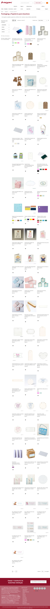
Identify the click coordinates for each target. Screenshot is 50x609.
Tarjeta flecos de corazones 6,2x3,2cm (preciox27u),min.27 (30, 438)
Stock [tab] (3, 27)
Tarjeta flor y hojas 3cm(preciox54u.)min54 (41, 414)
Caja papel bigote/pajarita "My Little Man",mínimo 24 (18, 165)
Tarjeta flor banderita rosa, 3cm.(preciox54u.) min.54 (17, 438)
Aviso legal (25, 597)
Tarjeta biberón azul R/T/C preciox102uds (17, 291)
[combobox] (27, 3)
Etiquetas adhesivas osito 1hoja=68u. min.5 (29, 536)
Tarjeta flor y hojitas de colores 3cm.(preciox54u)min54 (18, 414)
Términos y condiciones (25, 600)
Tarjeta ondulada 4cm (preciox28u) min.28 (29, 114)
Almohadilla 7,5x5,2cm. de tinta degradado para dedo (17, 39)
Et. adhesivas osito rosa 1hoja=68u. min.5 (16, 536)
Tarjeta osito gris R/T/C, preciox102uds (41, 39)
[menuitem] (2, 7)
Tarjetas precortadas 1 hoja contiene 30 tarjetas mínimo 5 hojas (17, 139)
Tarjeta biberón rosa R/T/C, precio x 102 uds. (17, 315)
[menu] (25, 7)
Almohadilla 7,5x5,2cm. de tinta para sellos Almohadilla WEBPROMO (42, 165)
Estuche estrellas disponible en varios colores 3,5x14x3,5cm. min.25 (30, 39)
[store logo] (6, 3)
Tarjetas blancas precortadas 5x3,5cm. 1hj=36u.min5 (42, 462)
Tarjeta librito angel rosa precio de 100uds (29, 243)
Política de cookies (26, 603)
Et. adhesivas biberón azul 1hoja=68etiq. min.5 (42, 536)
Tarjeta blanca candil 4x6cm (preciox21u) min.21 (42, 340)
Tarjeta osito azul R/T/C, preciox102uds (41, 291)
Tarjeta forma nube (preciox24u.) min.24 (28, 192)
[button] (13, 45)
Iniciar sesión (38, 2)
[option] (13, 43)
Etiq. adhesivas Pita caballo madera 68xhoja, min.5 (17, 561)
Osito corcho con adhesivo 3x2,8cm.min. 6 (17, 90)
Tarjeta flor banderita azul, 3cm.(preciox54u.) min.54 (30, 414)
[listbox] (18, 43)
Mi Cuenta (43, 3)
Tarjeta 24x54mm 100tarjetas (30, 216)
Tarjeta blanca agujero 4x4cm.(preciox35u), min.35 (17, 340)
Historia (24, 595)
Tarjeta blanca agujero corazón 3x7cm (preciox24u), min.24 (30, 364)
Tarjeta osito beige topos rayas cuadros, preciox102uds (18, 65)
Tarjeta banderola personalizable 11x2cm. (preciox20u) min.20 (16, 389)
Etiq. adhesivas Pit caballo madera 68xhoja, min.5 (17, 512)
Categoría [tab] (4, 24)
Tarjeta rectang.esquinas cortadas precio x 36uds (41, 114)
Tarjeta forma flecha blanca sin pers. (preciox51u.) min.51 (43, 315)
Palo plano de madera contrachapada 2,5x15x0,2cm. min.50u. (30, 315)
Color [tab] (3, 31)
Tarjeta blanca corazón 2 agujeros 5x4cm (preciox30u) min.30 (42, 364)
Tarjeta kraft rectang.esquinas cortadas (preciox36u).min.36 (30, 65)
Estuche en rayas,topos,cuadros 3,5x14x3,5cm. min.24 (16, 463)
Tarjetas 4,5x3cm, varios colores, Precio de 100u (41, 217)
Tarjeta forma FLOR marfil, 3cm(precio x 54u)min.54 (42, 90)
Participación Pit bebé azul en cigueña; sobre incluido (30, 488)
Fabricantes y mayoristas (25, 590)
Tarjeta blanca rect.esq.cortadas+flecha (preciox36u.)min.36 (29, 165)
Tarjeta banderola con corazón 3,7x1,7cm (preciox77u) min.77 (18, 364)
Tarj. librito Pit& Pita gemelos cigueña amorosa (30, 267)
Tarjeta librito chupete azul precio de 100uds (17, 114)
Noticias (24, 594)
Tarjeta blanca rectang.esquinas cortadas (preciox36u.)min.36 (42, 65)
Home (2, 11)
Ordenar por (35, 20)
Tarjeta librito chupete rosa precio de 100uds (30, 139)
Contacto (24, 596)
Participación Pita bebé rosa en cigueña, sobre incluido (18, 488)
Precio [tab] (3, 29)
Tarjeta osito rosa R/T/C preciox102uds (29, 291)
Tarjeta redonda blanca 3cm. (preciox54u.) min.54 (30, 389)
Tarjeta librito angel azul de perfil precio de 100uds (17, 243)
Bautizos (6, 11)
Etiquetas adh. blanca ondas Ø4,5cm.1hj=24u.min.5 (42, 488)
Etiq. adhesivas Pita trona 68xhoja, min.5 (29, 512)
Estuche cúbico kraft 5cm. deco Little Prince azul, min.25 (30, 462)
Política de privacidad (25, 602)
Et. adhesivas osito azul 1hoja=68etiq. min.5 (41, 512)
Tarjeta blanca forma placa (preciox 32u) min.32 (30, 340)
